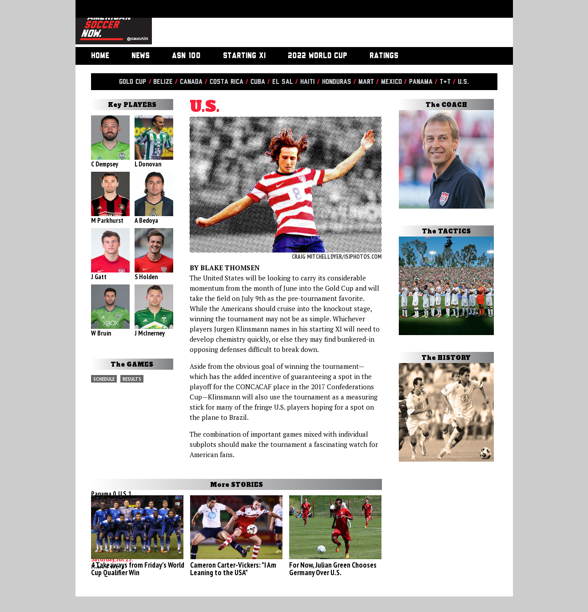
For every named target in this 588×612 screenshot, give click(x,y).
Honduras (336, 82)
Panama (421, 82)
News (140, 55)
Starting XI (244, 55)
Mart (366, 82)
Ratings (383, 55)
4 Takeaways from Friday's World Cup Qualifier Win (137, 568)
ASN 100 (186, 55)
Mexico (391, 82)
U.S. (463, 82)
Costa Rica (226, 82)
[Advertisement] (322, 24)
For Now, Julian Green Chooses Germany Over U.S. (333, 568)
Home (100, 55)
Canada (191, 82)
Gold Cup (132, 82)
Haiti (307, 82)
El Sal (282, 82)
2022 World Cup (317, 55)
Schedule (104, 378)
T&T (445, 82)
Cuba (257, 82)
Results (132, 378)
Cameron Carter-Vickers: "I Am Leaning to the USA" (233, 568)
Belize (163, 82)
